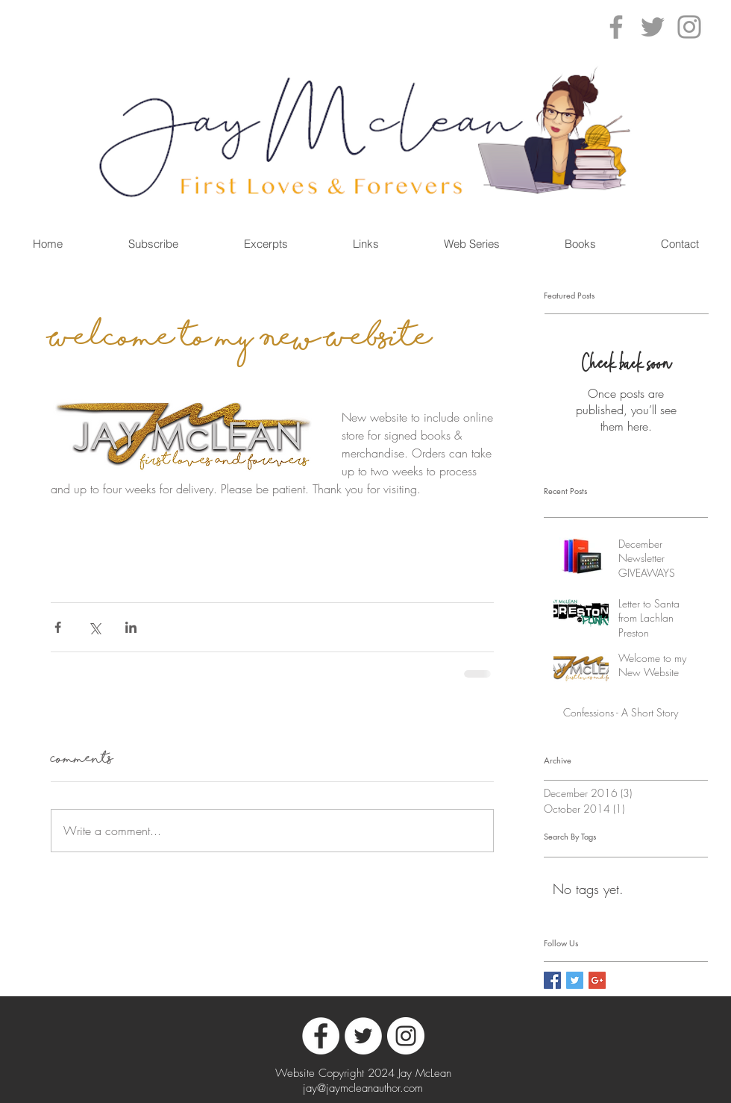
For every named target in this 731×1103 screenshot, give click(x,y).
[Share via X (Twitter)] (94, 627)
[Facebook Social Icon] (552, 980)
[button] (580, 243)
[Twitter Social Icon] (574, 980)
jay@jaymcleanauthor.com (363, 1088)
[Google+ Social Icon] (597, 980)
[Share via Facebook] (58, 627)
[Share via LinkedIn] (131, 627)
